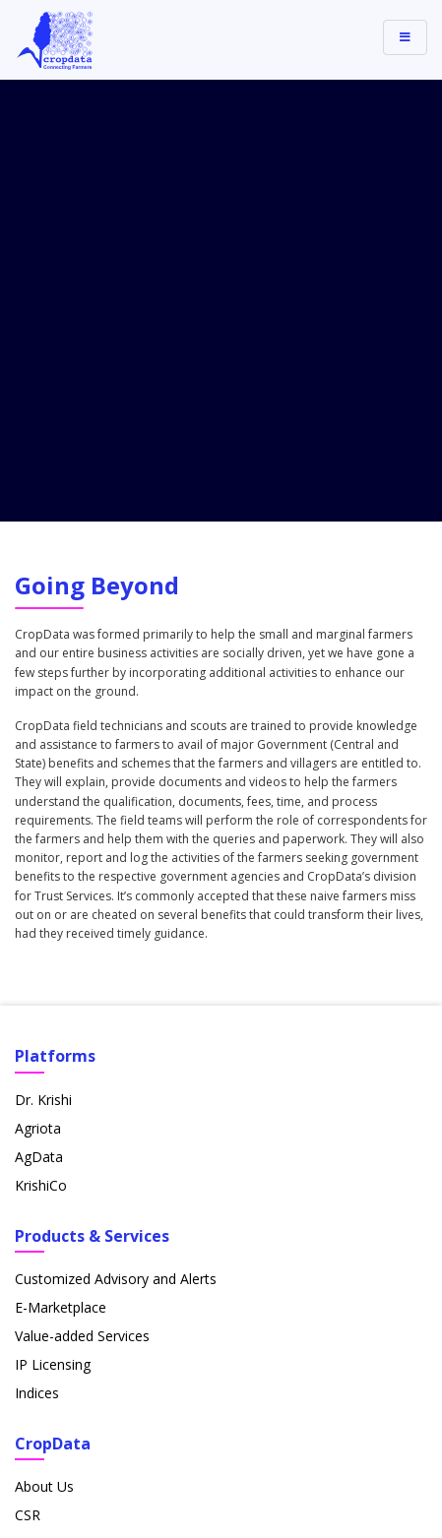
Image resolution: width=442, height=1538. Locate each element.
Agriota (38, 710)
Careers (39, 1153)
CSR (27, 1096)
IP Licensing (53, 946)
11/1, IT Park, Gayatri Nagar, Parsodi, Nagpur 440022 (201, 1305)
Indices (37, 974)
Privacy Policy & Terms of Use (221, 1512)
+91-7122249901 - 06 (101, 1362)
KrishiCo (41, 767)
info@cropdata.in (87, 1333)
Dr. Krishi (43, 681)
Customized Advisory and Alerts (116, 860)
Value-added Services (82, 917)
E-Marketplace (60, 889)
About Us (44, 1068)
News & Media (62, 1182)
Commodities (57, 1125)
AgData (39, 738)
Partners (42, 1210)
